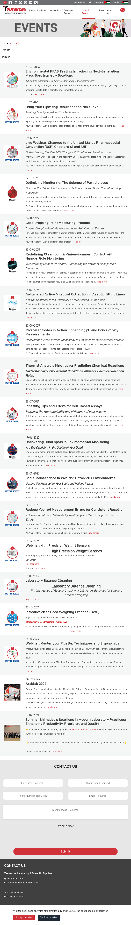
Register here (32, 564)
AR (90, 3)
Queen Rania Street (14, 878)
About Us (109, 12)
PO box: (8, 882)
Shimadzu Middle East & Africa (83, 729)
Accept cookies (24, 917)
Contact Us (79, 3)
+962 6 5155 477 (15, 892)
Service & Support (68, 12)
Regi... (29, 599)
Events (17, 43)
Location (98, 3)
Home (32, 11)
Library (101, 11)
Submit (65, 851)
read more (39, 94)
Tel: (6, 892)
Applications (55, 11)
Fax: (6, 896)
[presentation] (65, 836)
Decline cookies (48, 917)
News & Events (85, 12)
